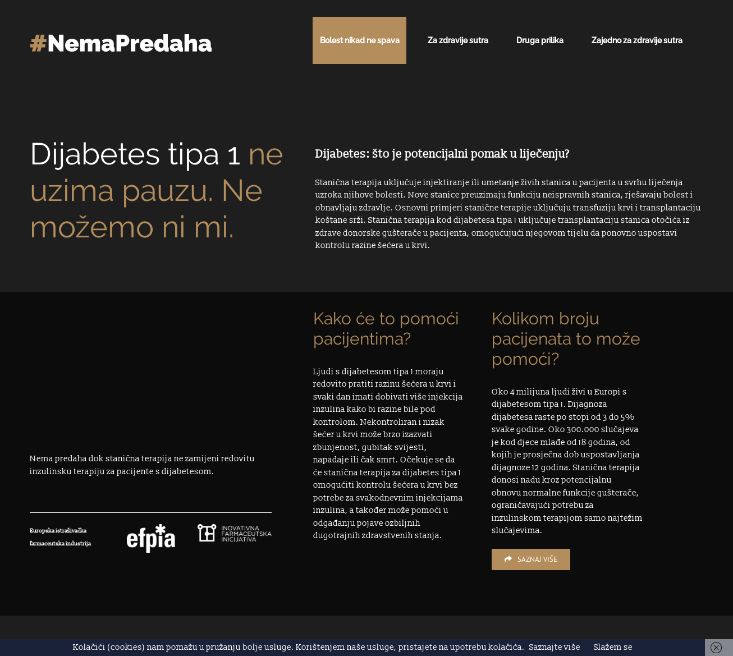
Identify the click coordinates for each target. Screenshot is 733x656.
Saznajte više (554, 647)
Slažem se (613, 647)
